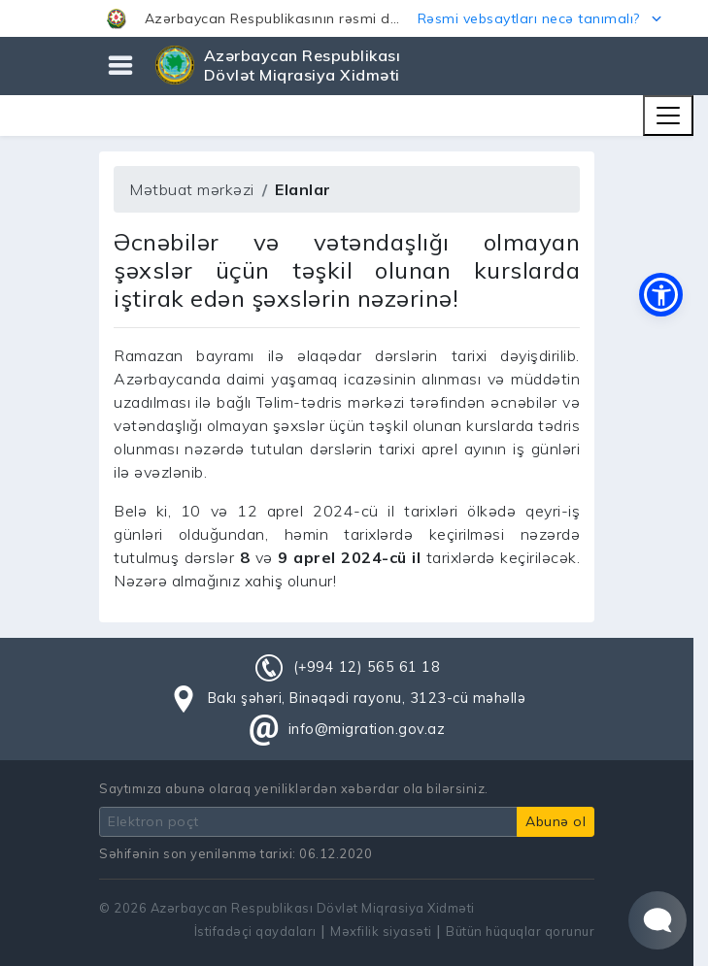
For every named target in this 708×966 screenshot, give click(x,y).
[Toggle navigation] (668, 115)
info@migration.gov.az (367, 729)
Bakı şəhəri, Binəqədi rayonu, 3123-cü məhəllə (367, 698)
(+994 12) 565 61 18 (367, 667)
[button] (354, 18)
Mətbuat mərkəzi (191, 189)
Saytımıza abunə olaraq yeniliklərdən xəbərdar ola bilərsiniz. (294, 788)
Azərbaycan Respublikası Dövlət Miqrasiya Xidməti (302, 65)
